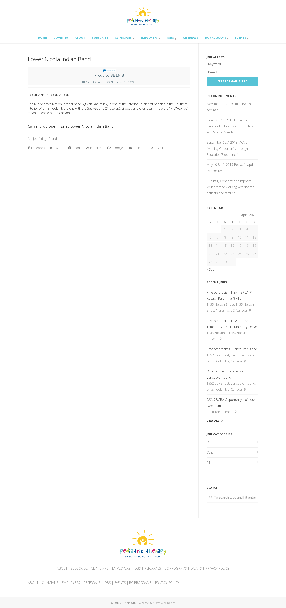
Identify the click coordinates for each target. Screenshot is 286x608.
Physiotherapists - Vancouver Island (232, 349)
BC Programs (215, 37)
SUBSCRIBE (79, 568)
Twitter (56, 148)
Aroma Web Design (164, 603)
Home (42, 37)
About (80, 37)
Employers (149, 37)
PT (208, 462)
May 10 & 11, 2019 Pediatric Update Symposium (232, 167)
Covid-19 (61, 37)
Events (240, 37)
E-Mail (156, 148)
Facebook (36, 148)
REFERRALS (152, 568)
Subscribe (100, 37)
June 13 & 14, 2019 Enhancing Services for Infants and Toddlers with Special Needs (230, 126)
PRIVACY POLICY (217, 568)
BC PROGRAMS (175, 568)
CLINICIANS (100, 568)
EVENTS (196, 568)
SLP (209, 473)
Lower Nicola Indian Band (59, 59)
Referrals (190, 37)
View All (213, 420)
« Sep (210, 269)
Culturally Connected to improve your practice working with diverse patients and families (230, 187)
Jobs (170, 37)
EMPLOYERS (121, 568)
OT (209, 442)
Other (211, 452)
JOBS (137, 568)
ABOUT (62, 568)
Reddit (74, 148)
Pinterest (94, 148)
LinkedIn (137, 148)
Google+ (116, 148)
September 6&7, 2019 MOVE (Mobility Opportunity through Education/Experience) (227, 148)
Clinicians (123, 37)
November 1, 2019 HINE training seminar (229, 107)
